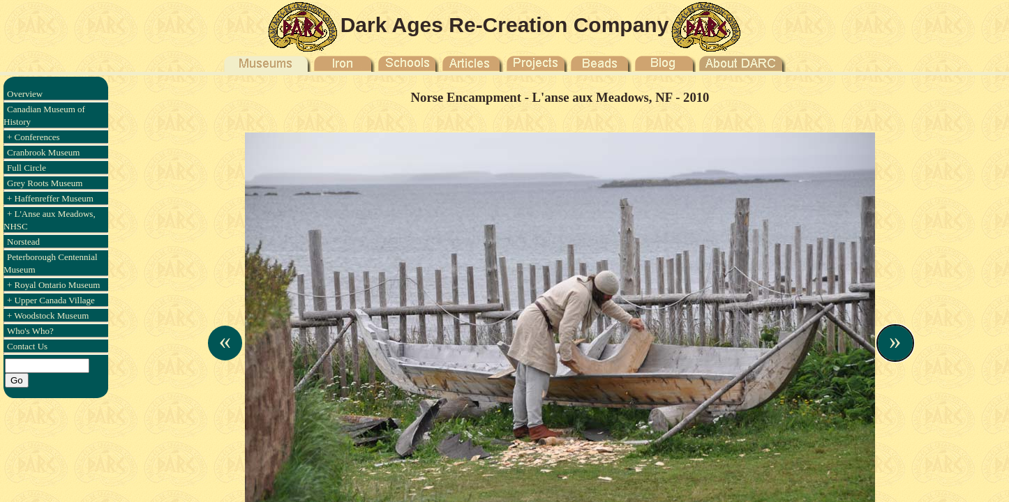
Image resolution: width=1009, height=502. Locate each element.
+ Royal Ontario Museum (53, 285)
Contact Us (27, 346)
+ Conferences (33, 137)
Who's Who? (30, 331)
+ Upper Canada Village (51, 300)
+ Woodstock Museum (48, 315)
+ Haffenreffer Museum (50, 198)
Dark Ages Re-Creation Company (505, 24)
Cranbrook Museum (43, 152)
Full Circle (26, 167)
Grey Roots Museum (44, 183)
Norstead (23, 241)
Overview (25, 94)
